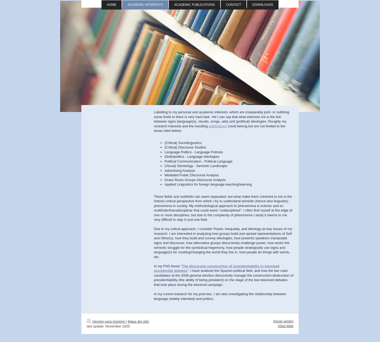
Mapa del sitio (138, 321)
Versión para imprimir (106, 321)
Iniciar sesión (283, 321)
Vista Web (285, 326)
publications (218, 126)
